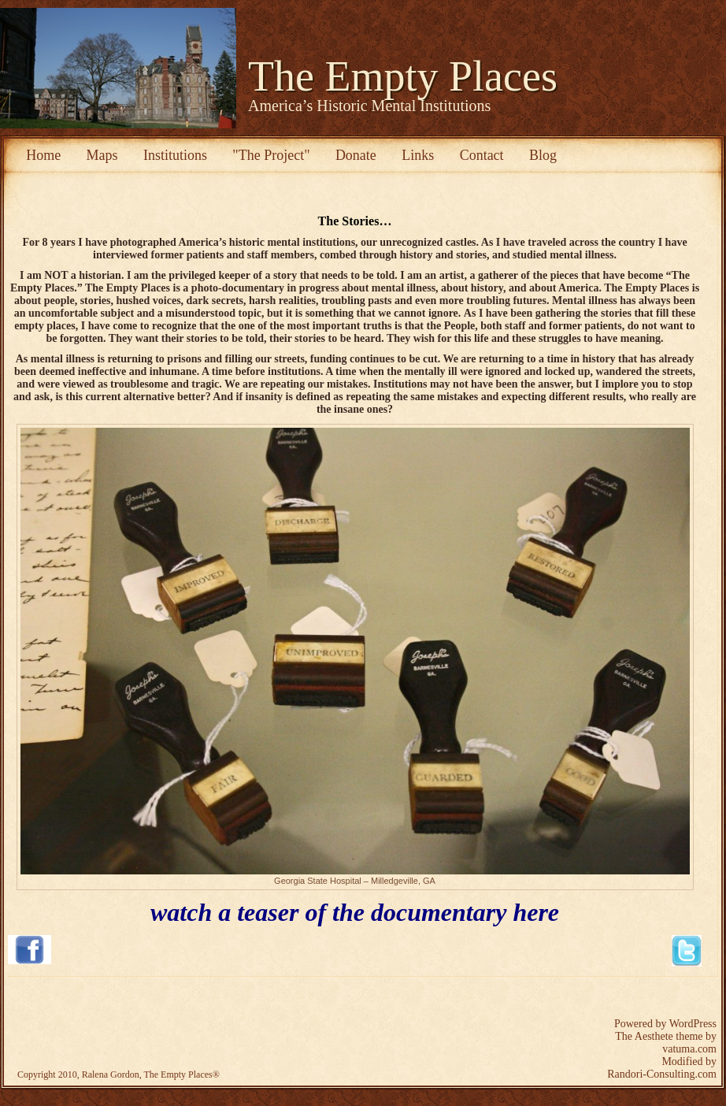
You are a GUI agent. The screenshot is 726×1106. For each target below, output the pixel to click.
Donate (355, 155)
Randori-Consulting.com (662, 1074)
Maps (102, 155)
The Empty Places (402, 76)
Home (43, 155)
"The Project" (270, 155)
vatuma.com (689, 1049)
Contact (482, 155)
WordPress (693, 1024)
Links (418, 155)
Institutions (175, 155)
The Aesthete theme (658, 1036)
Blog (543, 155)
